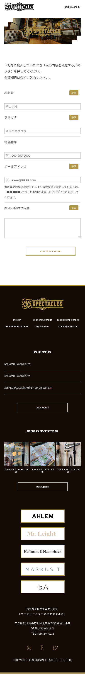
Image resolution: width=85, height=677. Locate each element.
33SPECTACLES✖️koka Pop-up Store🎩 (28, 391)
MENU (72, 6)
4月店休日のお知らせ (17, 379)
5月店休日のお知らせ (17, 367)
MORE (42, 411)
